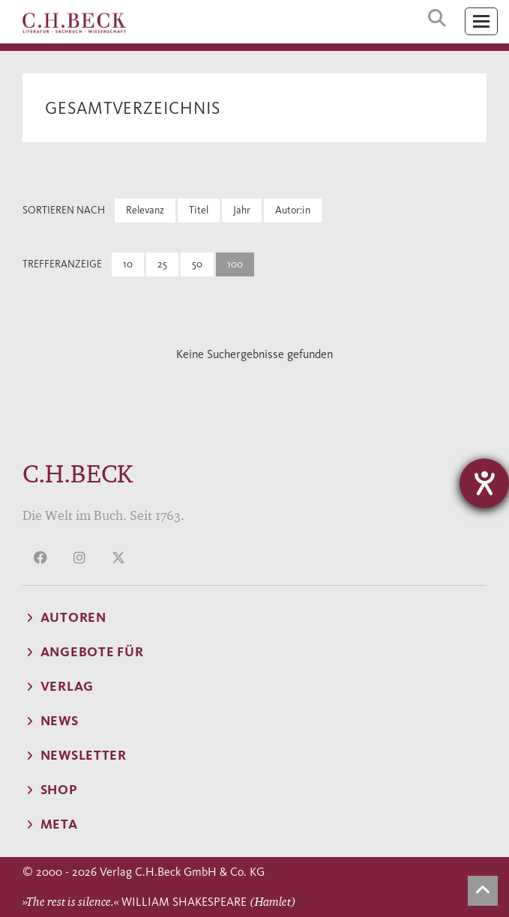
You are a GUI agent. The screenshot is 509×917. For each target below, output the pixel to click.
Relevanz (145, 210)
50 (197, 264)
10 (128, 264)
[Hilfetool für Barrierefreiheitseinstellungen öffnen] (484, 483)
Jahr (241, 210)
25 (162, 264)
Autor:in (292, 210)
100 (235, 264)
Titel (198, 210)
